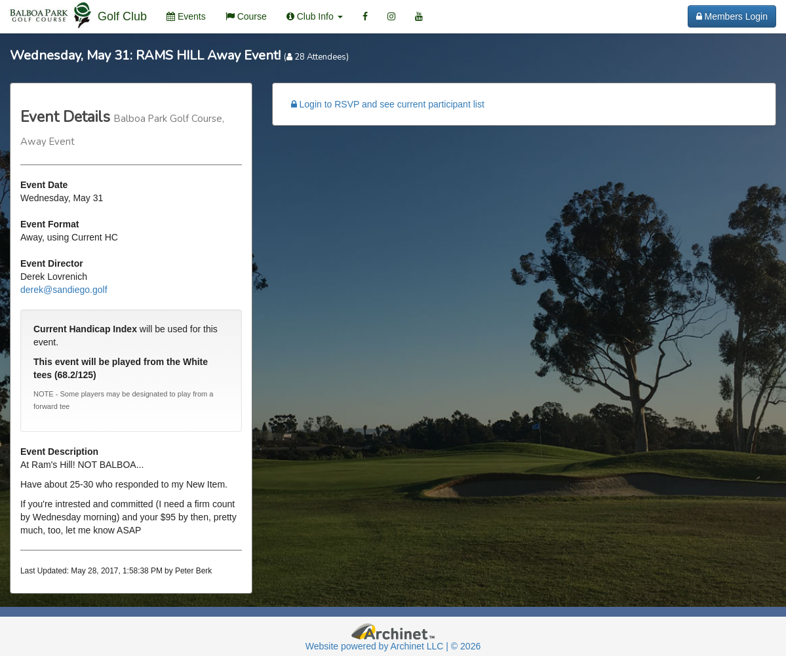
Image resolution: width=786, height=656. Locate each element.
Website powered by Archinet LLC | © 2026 (393, 646)
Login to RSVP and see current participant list (387, 104)
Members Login (732, 16)
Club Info (314, 16)
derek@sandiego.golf (64, 289)
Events (186, 16)
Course (246, 16)
